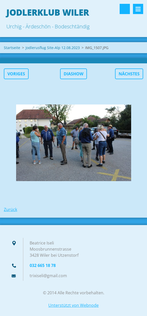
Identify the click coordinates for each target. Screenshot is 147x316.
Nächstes (129, 74)
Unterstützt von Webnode (73, 305)
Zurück (10, 209)
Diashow (73, 74)
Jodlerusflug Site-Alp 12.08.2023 (53, 47)
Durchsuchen (125, 9)
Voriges (16, 74)
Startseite (12, 47)
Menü (138, 9)
